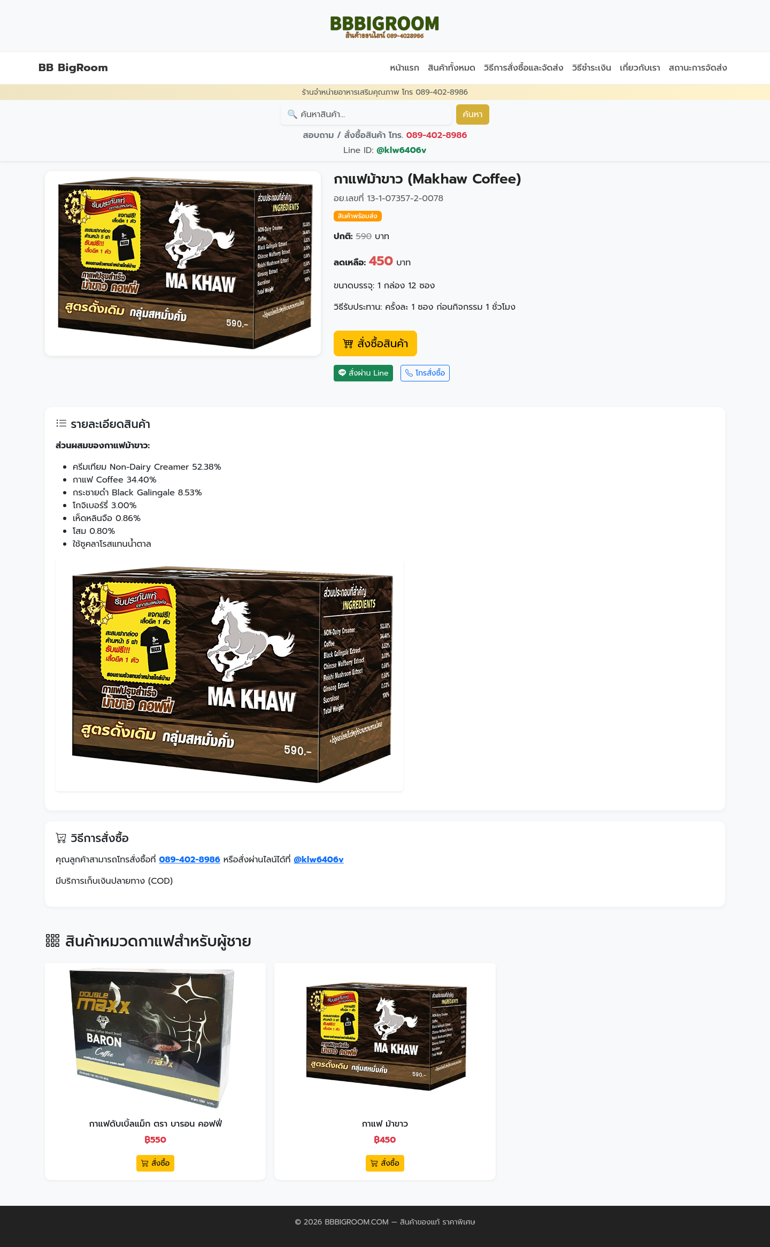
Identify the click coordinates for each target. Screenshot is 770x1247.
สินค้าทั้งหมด (451, 68)
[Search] (366, 114)
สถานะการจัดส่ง (698, 68)
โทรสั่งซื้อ (425, 373)
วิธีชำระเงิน (591, 68)
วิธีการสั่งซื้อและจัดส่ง (524, 68)
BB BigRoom (73, 67)
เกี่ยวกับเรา (640, 68)
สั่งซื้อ (155, 1163)
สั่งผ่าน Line (363, 373)
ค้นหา (473, 114)
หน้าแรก (404, 68)
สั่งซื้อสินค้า (375, 343)
